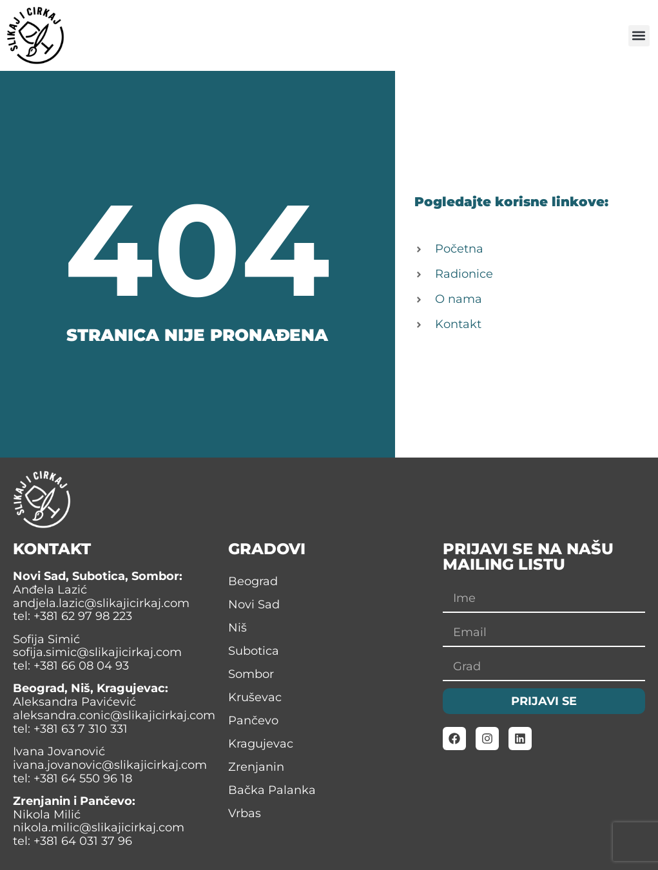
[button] (639, 35)
